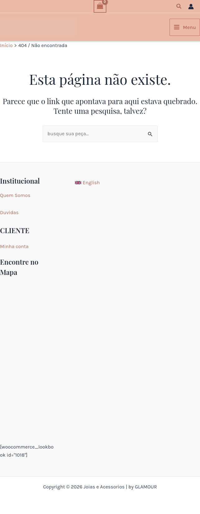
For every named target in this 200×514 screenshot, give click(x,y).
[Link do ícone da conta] (191, 6)
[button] (179, 6)
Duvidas (9, 212)
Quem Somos (15, 195)
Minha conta (14, 246)
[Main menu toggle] (185, 27)
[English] (87, 183)
